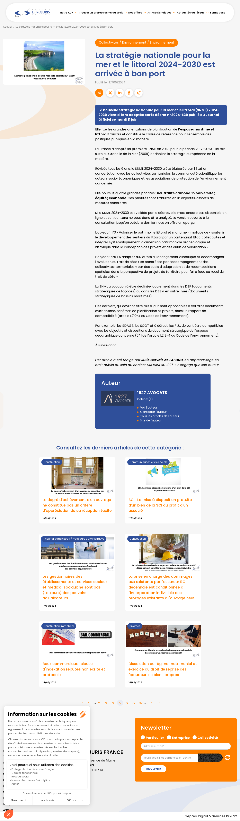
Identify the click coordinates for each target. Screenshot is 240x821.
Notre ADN (66, 12)
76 (113, 703)
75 (106, 703)
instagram (232, 419)
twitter (232, 394)
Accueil (7, 26)
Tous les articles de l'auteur (159, 416)
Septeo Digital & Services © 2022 (211, 816)
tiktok (232, 435)
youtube (232, 410)
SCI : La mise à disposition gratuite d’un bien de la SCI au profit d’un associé (160, 505)
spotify (232, 427)
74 (99, 703)
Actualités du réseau (191, 12)
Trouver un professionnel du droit (101, 12)
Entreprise (181, 738)
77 (120, 703)
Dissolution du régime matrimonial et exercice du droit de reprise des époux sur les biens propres (162, 670)
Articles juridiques (159, 12)
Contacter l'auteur (153, 412)
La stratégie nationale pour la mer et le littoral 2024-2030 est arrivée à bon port (64, 26)
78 (126, 703)
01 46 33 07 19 (93, 770)
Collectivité (207, 738)
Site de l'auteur (151, 420)
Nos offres (135, 12)
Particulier (155, 738)
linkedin (232, 402)
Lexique (8, 805)
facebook (232, 386)
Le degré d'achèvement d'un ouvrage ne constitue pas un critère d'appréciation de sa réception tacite (77, 505)
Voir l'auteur (148, 407)
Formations (217, 12)
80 (141, 703)
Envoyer (153, 769)
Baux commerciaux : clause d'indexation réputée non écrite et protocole (74, 670)
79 (133, 703)
